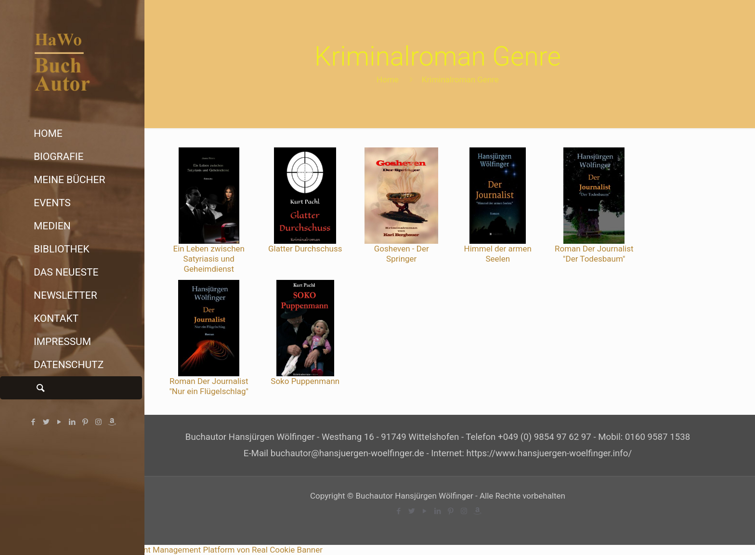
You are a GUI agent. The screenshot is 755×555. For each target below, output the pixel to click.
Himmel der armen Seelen (498, 254)
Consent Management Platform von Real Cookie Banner (221, 550)
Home (388, 79)
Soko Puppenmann (305, 381)
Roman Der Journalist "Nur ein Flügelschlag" (208, 386)
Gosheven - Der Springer (401, 254)
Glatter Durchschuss (305, 248)
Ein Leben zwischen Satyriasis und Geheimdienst (209, 259)
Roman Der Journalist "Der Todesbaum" (594, 254)
